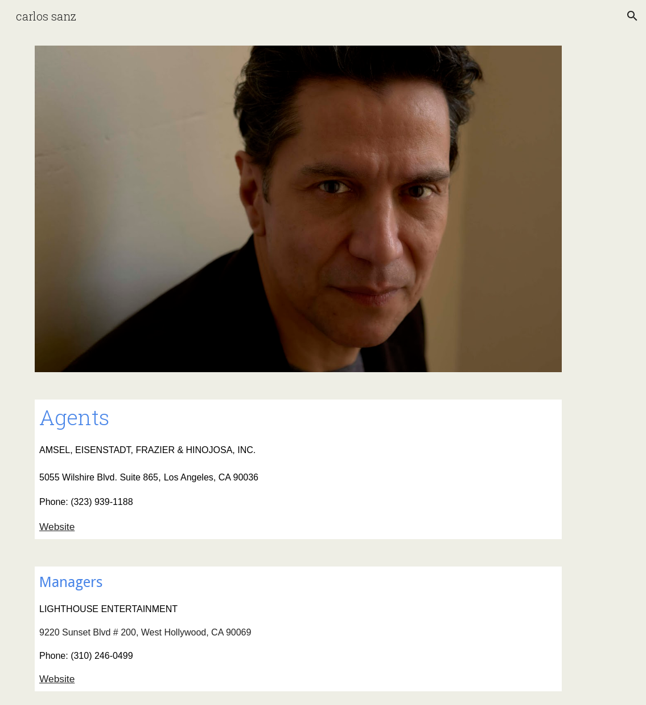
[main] (298, 470)
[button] (632, 16)
